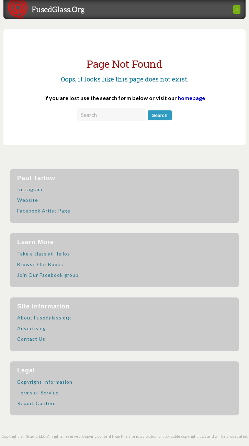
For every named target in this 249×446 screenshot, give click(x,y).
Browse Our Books (40, 264)
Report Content (37, 403)
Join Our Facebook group (48, 275)
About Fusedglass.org (44, 317)
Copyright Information (44, 382)
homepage (191, 98)
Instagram (29, 189)
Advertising (31, 328)
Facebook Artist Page (43, 211)
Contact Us (31, 339)
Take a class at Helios (43, 254)
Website (27, 200)
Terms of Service (38, 392)
